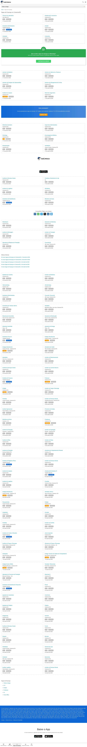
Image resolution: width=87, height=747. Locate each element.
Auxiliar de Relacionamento (51, 357)
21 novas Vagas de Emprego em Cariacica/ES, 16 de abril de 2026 (15, 259)
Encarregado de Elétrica (50, 135)
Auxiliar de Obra (6, 440)
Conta (31, 745)
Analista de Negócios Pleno (9, 460)
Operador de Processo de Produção (11, 574)
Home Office (9, 29)
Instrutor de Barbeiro (7, 72)
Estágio (46, 340)
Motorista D (5, 221)
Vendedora (47, 145)
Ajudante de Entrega (50, 326)
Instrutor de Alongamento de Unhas (53, 82)
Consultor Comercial (50, 295)
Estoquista (5, 553)
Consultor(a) (48, 242)
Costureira (47, 36)
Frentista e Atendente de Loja (52, 178)
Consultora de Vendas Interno (9, 305)
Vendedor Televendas (50, 564)
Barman (47, 636)
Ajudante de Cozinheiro (8, 595)
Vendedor (4, 36)
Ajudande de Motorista (50, 221)
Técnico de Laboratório (8, 15)
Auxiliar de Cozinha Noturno (51, 367)
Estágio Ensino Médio (7, 564)
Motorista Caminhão (7, 326)
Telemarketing (5, 285)
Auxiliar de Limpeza (7, 92)
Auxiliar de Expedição (50, 429)
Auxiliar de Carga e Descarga (52, 388)
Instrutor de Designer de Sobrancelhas (11, 82)
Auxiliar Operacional (7, 409)
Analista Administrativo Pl (51, 471)
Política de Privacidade (17, 720)
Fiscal (46, 584)
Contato (2, 720)
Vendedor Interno (49, 491)
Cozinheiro (47, 595)
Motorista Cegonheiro (50, 92)
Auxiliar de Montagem (7, 232)
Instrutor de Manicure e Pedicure (53, 72)
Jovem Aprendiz (49, 533)
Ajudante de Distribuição (51, 316)
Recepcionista (5, 145)
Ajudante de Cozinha (7, 274)
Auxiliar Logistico (6, 667)
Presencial (9, 19)
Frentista (4, 398)
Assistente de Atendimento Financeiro (11, 584)
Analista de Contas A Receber (9, 533)
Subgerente (5, 615)
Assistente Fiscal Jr (7, 336)
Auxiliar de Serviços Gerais (9, 178)
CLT (4, 19)
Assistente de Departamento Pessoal (54, 450)
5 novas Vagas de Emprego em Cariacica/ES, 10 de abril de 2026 (15, 266)
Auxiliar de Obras (49, 440)
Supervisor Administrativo (51, 125)
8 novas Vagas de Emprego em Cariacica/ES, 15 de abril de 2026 (15, 262)
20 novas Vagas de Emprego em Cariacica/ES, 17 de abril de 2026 (15, 257)
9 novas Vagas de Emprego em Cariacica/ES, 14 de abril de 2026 (15, 264)
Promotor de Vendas (50, 409)
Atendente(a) (48, 285)
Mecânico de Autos (49, 198)
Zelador (46, 25)
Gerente (47, 615)
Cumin (46, 626)
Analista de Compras (7, 378)
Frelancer (47, 378)
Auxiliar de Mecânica (50, 274)
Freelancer (5, 96)
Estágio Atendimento (50, 336)
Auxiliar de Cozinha (49, 522)
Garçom (4, 636)
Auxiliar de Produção (50, 232)
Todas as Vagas (7, 683)
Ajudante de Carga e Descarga (52, 543)
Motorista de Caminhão (8, 316)
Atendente (47, 188)
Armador (47, 512)
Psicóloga (4, 135)
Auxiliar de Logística (7, 188)
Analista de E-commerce (51, 15)
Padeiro (47, 605)
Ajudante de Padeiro (7, 605)
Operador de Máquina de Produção (11, 242)
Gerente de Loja (49, 646)
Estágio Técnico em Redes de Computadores (56, 553)
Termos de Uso (9, 720)
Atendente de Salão (49, 347)
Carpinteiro (5, 512)
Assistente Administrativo (8, 25)
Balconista (47, 657)
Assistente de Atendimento (8, 198)
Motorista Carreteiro (7, 125)
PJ (3, 138)
